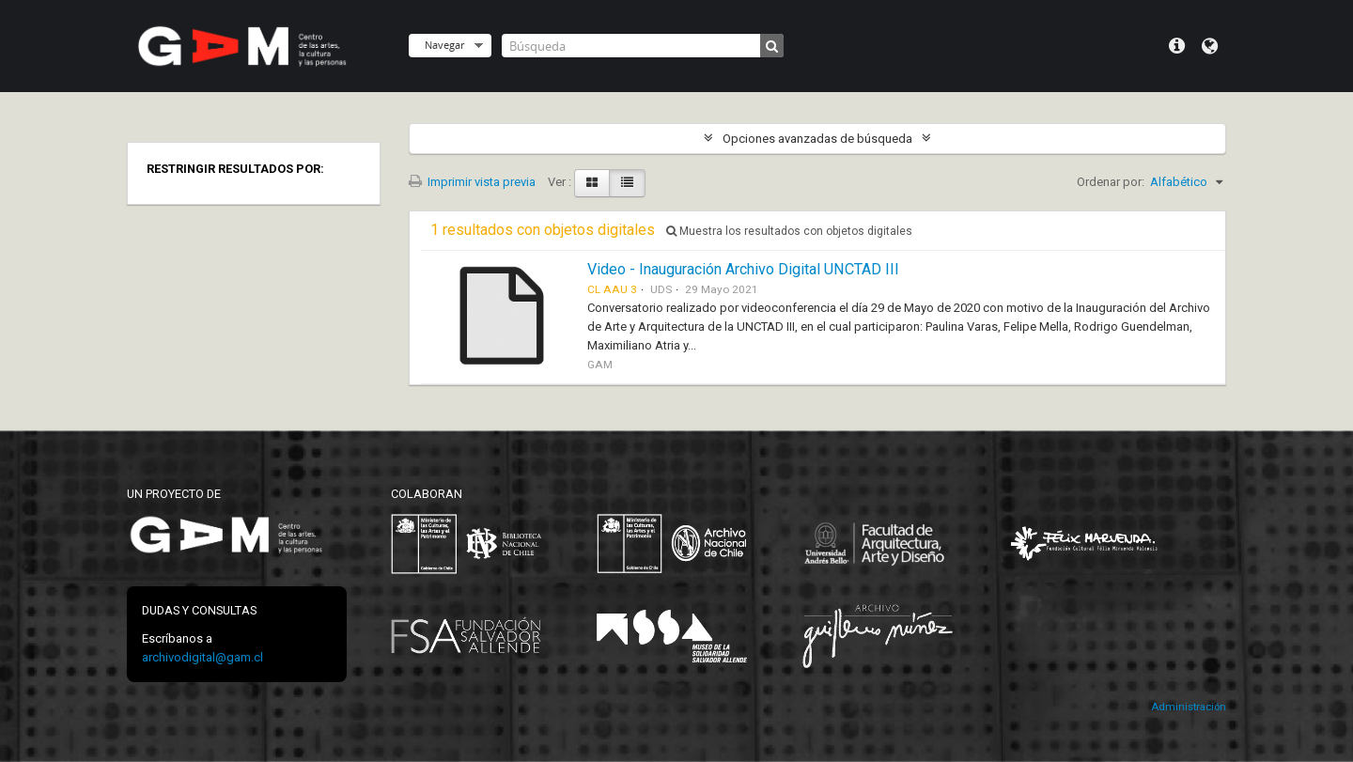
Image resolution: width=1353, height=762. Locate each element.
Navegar (444, 45)
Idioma (1209, 46)
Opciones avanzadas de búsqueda (817, 139)
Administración (1188, 707)
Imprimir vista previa (472, 182)
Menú (1176, 46)
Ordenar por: (1110, 182)
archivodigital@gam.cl (202, 657)
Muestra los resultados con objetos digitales (789, 231)
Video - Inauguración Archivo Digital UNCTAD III (743, 269)
